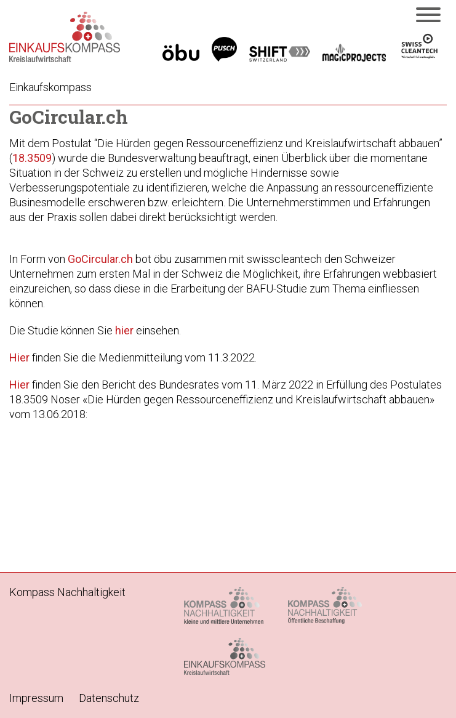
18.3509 (32, 157)
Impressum (36, 698)
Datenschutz (109, 698)
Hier (19, 357)
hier (124, 330)
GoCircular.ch (100, 258)
